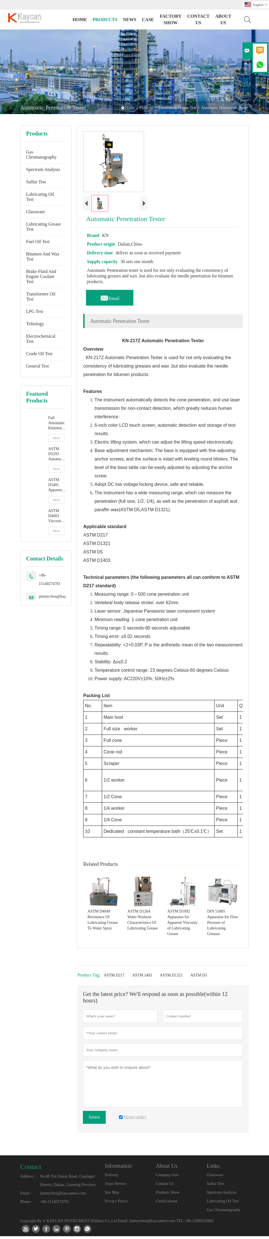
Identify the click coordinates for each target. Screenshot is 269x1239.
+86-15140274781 (50, 579)
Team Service (115, 1186)
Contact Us (198, 19)
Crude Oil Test (39, 353)
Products (104, 19)
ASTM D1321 (171, 978)
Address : (27, 1179)
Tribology (35, 323)
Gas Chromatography (41, 154)
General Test (37, 366)
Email (109, 300)
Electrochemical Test (41, 339)
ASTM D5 (198, 978)
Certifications (166, 1204)
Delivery (112, 1178)
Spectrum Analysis (43, 169)
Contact (30, 1169)
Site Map (112, 1195)
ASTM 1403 (142, 978)
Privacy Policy (116, 1204)
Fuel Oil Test (38, 241)
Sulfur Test (36, 181)
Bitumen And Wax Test (42, 256)
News (129, 19)
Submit (94, 1120)
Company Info (167, 1178)
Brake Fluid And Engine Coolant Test (41, 276)
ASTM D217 (114, 978)
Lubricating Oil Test (40, 197)
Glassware (35, 211)
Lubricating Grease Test (177, 108)
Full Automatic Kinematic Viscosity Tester (56, 423)
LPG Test (34, 311)
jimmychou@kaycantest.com (62, 596)
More (56, 438)
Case (148, 19)
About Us (223, 19)
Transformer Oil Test (41, 296)
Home (79, 19)
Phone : (26, 1204)
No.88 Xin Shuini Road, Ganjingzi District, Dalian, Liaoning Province (68, 1183)
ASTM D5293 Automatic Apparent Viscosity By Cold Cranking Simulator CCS (56, 454)
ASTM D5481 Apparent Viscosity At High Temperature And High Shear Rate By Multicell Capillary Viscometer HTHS (57, 485)
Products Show (167, 1195)
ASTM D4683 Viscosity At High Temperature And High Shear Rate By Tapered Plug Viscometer (57, 516)
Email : (26, 1196)
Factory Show (170, 19)
